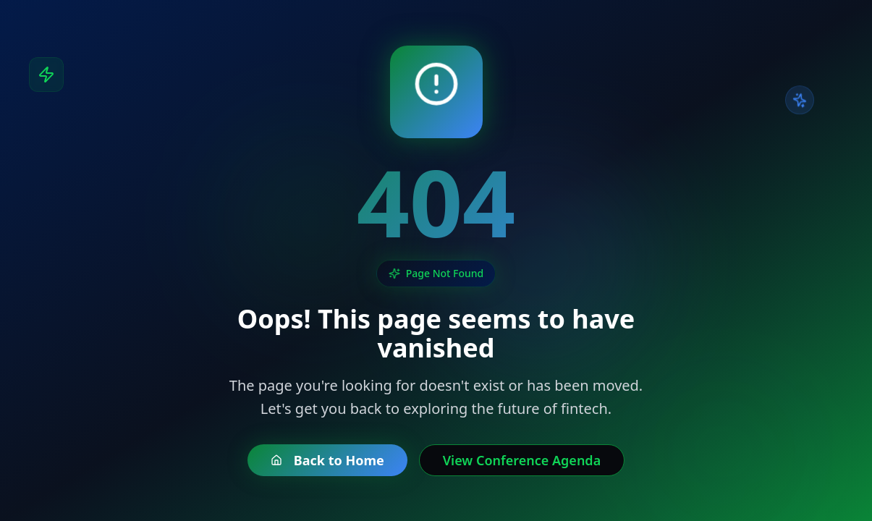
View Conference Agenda (522, 460)
